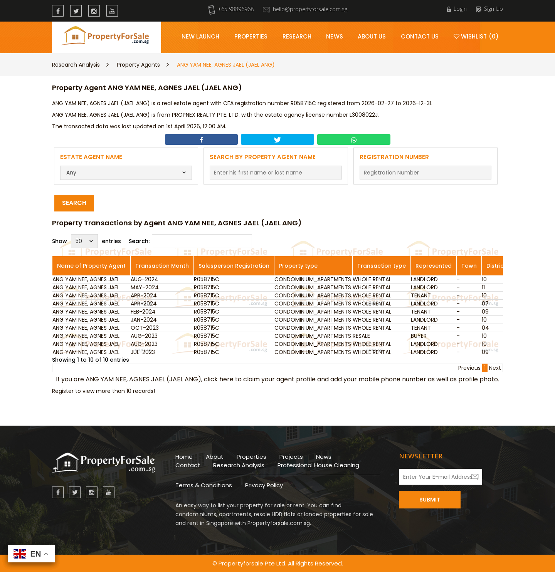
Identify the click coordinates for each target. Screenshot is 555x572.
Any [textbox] (71, 172)
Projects (291, 457)
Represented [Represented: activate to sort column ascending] (433, 266)
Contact (187, 465)
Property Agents (138, 65)
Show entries (86, 241)
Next (495, 368)
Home (184, 457)
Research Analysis (76, 65)
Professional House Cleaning (318, 465)
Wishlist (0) (476, 36)
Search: (190, 241)
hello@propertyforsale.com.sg (305, 9)
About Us (372, 36)
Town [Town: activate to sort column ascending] (469, 266)
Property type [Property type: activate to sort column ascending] (298, 266)
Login (457, 8)
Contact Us (420, 36)
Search (74, 202)
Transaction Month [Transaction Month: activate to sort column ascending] (162, 266)
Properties (251, 36)
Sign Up (489, 8)
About (215, 457)
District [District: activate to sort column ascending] (496, 266)
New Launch (201, 36)
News (334, 36)
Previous (469, 368)
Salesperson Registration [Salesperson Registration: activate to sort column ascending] (233, 266)
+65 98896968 (231, 9)
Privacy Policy (264, 485)
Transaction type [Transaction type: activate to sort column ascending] (381, 266)
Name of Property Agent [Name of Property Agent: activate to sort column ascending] (91, 266)
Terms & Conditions (203, 485)
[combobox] (126, 173)
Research (297, 36)
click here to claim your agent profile (260, 379)
